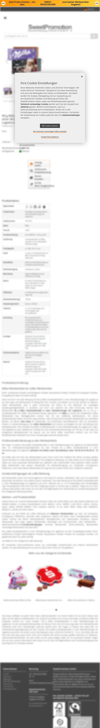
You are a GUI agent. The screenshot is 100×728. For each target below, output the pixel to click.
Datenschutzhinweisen (58, 112)
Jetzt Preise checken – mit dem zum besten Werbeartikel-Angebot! (50, 3)
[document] (50, 108)
